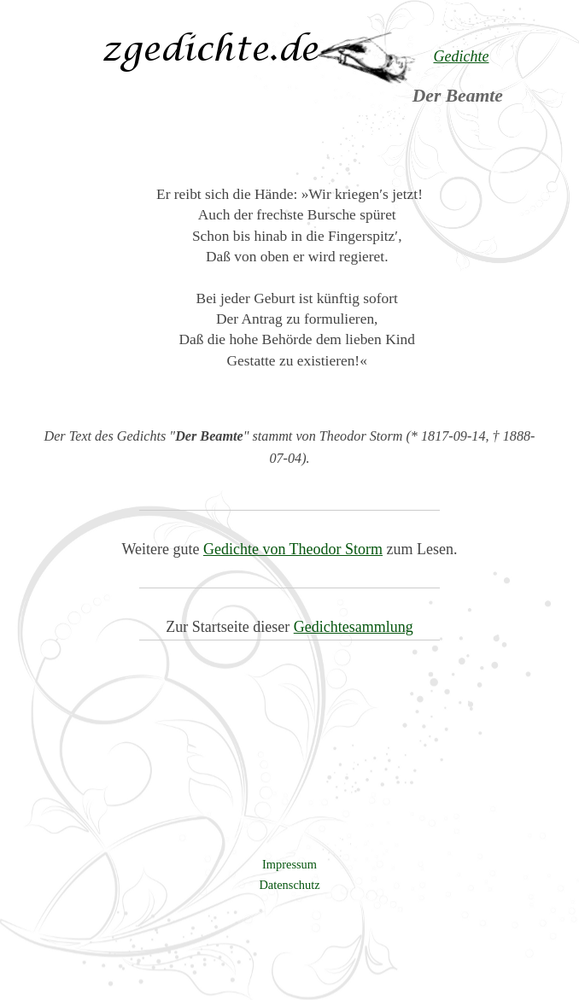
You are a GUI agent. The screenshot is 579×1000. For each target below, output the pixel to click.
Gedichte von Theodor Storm (293, 549)
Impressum (289, 864)
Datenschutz (289, 885)
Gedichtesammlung (353, 626)
